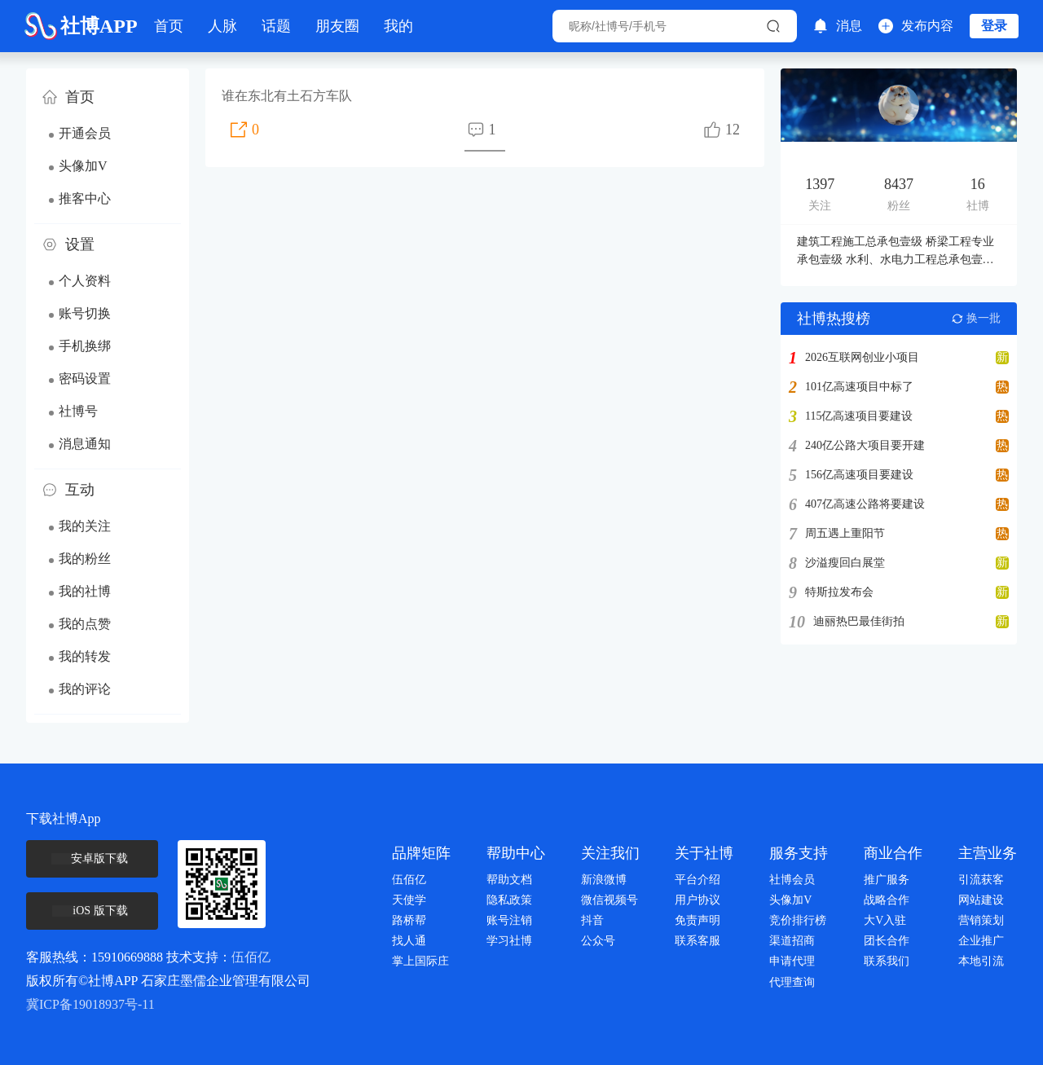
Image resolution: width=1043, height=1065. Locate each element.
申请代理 (792, 961)
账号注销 (509, 920)
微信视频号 (609, 900)
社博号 (78, 411)
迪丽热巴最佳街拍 (858, 621)
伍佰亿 (251, 957)
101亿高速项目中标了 (859, 387)
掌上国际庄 (420, 961)
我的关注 (85, 526)
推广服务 (886, 880)
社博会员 (792, 880)
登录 (994, 26)
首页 (168, 26)
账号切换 (85, 313)
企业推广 (981, 941)
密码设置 (85, 378)
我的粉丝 (85, 559)
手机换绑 (85, 346)
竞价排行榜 (797, 920)
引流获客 (981, 880)
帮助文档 (509, 880)
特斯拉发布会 (839, 592)
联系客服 (697, 941)
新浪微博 (604, 880)
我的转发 (85, 656)
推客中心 (85, 198)
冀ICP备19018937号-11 (90, 1004)
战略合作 (886, 900)
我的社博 (85, 591)
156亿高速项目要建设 (859, 475)
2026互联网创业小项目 (862, 357)
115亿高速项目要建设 (859, 416)
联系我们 (886, 961)
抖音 (592, 920)
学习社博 (509, 941)
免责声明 (697, 920)
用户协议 (697, 900)
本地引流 (981, 961)
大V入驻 (885, 920)
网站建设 (981, 900)
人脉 (222, 26)
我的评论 (85, 689)
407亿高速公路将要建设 (865, 504)
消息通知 (85, 444)
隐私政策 (509, 900)
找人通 (409, 941)
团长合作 (886, 941)
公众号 (598, 941)
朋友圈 (337, 26)
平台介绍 (697, 880)
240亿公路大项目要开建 (865, 445)
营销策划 (981, 920)
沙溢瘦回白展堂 (845, 563)
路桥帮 (409, 920)
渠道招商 (792, 941)
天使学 (409, 900)
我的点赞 (85, 624)
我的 (398, 26)
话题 (276, 26)
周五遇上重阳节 (845, 533)
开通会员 (85, 133)
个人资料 (85, 281)
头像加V (83, 166)
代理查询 (792, 982)
